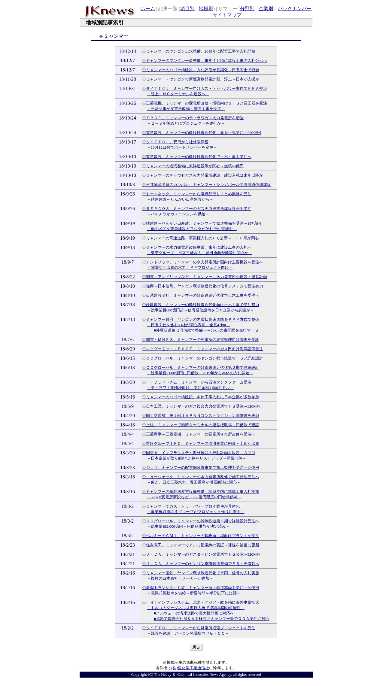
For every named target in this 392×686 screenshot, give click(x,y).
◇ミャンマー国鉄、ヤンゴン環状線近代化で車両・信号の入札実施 (200, 573)
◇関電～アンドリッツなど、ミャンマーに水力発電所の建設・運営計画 (204, 277)
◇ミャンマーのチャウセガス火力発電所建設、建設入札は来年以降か (202, 175)
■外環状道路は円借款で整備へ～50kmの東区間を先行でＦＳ (206, 330)
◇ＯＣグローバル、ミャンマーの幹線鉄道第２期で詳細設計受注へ (200, 521)
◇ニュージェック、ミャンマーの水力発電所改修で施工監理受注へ (200, 477)
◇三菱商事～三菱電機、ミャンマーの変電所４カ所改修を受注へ (198, 434)
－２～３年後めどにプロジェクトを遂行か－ (186, 123)
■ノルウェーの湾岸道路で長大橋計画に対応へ (194, 613)
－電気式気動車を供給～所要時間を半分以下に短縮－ (194, 593)
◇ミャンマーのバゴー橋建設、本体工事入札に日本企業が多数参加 (200, 397)
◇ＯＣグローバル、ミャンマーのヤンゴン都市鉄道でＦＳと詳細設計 (202, 358)
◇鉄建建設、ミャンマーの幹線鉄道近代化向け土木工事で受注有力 (200, 304)
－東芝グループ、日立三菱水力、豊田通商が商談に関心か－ (199, 252)
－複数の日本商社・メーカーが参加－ (180, 578)
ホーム (148, 8)
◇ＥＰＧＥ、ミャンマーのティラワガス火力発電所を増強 (193, 118)
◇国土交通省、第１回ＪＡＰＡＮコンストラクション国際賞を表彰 (200, 415)
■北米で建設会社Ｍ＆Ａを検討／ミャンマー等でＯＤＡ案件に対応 (211, 618)
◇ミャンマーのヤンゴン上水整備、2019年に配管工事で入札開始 (198, 51)
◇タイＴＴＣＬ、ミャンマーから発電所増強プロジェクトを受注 (198, 628)
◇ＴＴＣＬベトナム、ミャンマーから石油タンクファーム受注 (196, 382)
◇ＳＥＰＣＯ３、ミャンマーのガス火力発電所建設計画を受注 (196, 208)
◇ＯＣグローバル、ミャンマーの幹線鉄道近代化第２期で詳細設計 (200, 367)
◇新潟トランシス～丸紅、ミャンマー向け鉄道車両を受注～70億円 (200, 587)
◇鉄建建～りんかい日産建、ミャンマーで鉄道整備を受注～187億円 (201, 223)
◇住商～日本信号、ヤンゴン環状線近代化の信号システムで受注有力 (202, 286)
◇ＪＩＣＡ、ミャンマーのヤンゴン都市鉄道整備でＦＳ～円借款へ (200, 563)
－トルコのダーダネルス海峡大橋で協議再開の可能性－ (196, 608)
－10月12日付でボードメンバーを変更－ (182, 147)
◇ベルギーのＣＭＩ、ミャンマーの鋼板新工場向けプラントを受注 (200, 535)
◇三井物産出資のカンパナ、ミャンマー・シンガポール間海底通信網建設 (206, 184)
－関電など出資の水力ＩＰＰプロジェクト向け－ (190, 267)
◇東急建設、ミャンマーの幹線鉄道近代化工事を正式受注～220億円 (201, 132)
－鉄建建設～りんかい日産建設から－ (180, 199)
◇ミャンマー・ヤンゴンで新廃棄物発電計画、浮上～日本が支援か (200, 79)
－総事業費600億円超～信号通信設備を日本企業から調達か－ (200, 310)
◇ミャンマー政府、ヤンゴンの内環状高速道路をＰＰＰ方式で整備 (200, 319)
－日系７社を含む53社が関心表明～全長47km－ (188, 325)
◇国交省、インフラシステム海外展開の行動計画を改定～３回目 (198, 453)
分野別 (247, 8)
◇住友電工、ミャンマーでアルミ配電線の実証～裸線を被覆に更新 (200, 545)
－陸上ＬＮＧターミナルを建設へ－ (178, 94)
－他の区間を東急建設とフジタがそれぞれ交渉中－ (192, 228)
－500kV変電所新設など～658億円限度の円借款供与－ (194, 497)
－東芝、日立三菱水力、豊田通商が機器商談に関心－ (194, 482)
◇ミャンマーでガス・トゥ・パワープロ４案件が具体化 (191, 506)
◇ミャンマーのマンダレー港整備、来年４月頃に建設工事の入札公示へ (204, 60)
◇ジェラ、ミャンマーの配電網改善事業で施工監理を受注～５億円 (200, 467)
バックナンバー (294, 8)
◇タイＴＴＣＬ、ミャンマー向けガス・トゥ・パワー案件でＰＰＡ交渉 (204, 88)
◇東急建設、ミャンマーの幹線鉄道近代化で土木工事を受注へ (196, 156)
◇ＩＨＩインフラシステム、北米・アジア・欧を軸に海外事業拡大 (200, 602)
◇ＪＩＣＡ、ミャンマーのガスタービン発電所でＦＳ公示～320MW (201, 554)
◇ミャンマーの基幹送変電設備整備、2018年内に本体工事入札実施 (200, 491)
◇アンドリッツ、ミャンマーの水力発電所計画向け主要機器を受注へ (202, 262)
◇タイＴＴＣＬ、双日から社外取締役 (175, 142)
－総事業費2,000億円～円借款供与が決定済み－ (188, 526)
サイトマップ (227, 14)
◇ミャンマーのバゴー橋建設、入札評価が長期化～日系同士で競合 (200, 70)
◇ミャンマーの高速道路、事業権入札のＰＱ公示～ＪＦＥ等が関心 (200, 238)
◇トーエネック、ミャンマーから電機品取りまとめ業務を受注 (196, 194)
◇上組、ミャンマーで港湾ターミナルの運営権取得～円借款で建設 (200, 425)
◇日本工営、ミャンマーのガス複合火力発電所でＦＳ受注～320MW (201, 406)
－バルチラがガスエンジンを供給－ (178, 214)
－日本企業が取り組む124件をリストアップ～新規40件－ (197, 458)
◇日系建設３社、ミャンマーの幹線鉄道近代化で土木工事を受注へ (200, 295)
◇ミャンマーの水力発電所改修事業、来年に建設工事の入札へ (196, 247)
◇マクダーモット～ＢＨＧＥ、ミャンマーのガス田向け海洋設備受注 (202, 349)
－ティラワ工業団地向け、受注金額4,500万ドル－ (190, 387)
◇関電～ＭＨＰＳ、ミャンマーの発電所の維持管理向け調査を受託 (200, 339)
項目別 (187, 8)
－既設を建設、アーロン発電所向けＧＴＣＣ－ (188, 633)
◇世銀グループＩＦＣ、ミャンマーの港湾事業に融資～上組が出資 (200, 443)
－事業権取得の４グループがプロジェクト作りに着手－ (196, 511)
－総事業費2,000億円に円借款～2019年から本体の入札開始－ (200, 373)
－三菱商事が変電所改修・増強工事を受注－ (186, 108)
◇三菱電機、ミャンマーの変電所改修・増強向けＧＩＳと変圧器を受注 (204, 103)
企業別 (266, 8)
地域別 (206, 8)
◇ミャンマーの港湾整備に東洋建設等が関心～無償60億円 (193, 166)
